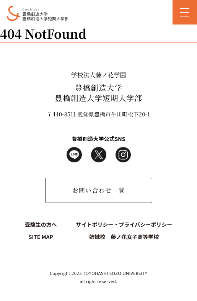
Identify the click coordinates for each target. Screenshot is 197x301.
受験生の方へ (41, 224)
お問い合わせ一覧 (98, 190)
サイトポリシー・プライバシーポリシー (124, 224)
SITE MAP (41, 236)
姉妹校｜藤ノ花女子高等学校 (124, 236)
